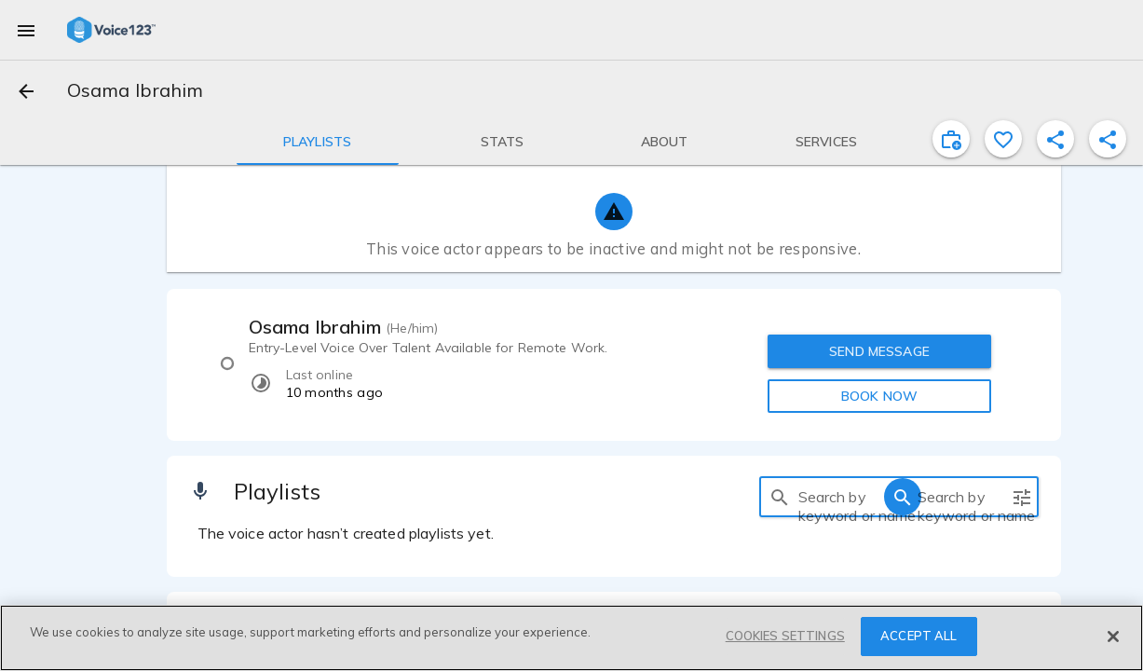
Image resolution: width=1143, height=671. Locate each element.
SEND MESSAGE (879, 351)
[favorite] (1003, 138)
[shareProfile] (1055, 138)
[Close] (1113, 636)
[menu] (26, 29)
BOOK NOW (879, 396)
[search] (779, 496)
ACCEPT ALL (918, 635)
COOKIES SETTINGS (785, 635)
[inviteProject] (951, 138)
